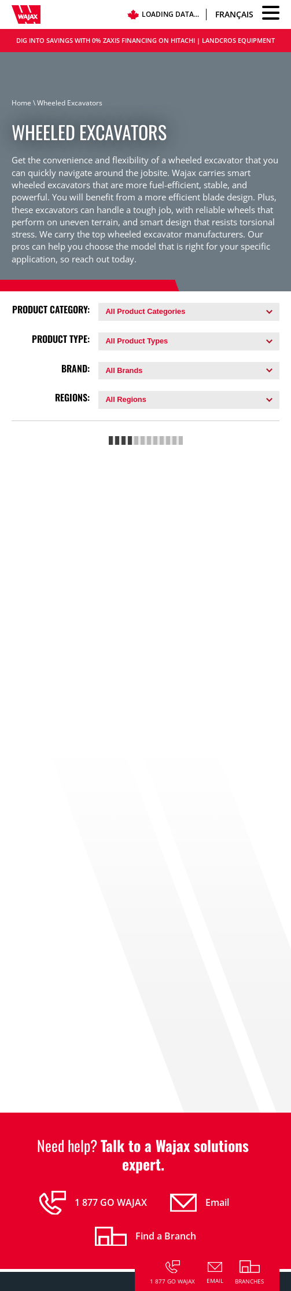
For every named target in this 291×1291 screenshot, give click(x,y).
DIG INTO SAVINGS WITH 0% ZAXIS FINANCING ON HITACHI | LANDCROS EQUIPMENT (145, 40)
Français (234, 14)
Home (21, 103)
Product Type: (61, 339)
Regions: (72, 397)
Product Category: (51, 309)
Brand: (75, 368)
